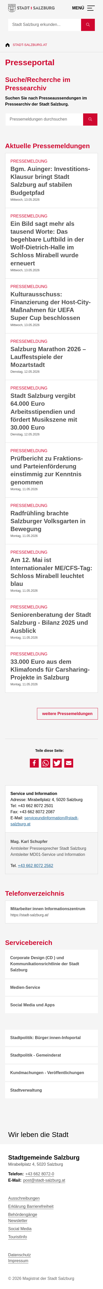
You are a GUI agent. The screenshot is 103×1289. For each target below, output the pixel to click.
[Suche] (44, 25)
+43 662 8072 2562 (35, 865)
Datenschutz (19, 1255)
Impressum (18, 1261)
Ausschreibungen (24, 1198)
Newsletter (18, 1220)
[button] (34, 763)
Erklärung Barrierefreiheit (31, 1206)
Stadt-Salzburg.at (30, 45)
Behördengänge (22, 1214)
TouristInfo (17, 1237)
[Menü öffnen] (83, 8)
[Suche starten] (88, 25)
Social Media (20, 1229)
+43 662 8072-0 (39, 1174)
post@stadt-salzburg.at (44, 1180)
